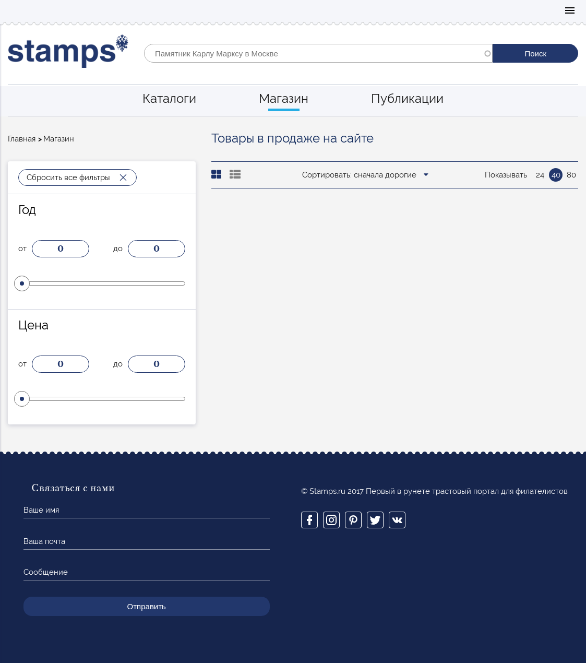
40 (556, 175)
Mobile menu (569, 11)
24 (540, 175)
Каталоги (169, 98)
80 (571, 175)
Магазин (283, 98)
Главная (21, 139)
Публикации (407, 98)
